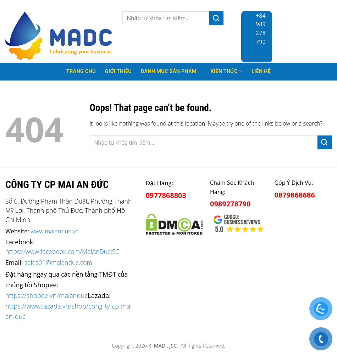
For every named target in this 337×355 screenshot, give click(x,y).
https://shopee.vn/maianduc (46, 295)
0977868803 (166, 195)
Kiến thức (226, 71)
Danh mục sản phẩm (171, 71)
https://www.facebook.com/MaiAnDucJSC (62, 251)
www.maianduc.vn (55, 231)
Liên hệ (261, 71)
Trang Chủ (81, 71)
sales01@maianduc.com (58, 262)
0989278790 (230, 204)
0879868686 (294, 195)
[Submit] (216, 18)
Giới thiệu (118, 71)
